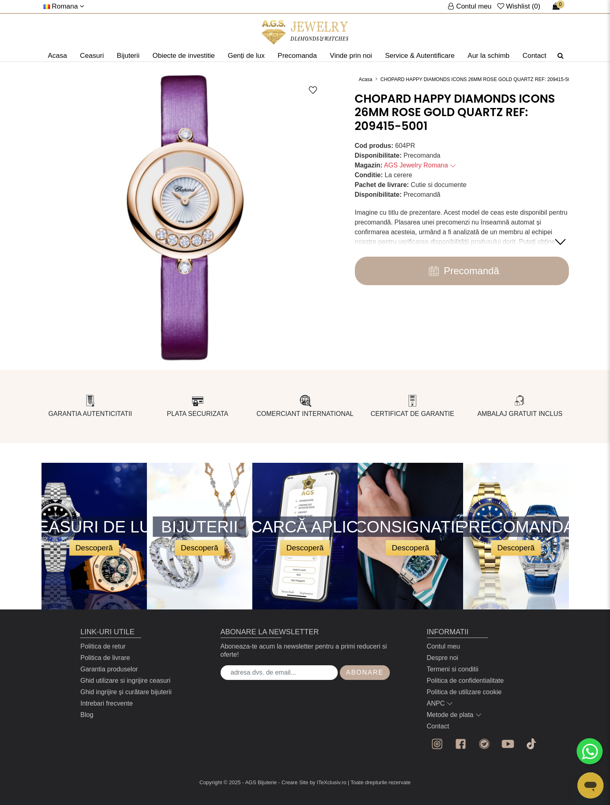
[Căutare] (560, 56)
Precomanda (297, 55)
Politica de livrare (105, 657)
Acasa (57, 55)
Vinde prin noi (351, 55)
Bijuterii (128, 55)
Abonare (364, 672)
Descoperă (94, 547)
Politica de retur (102, 646)
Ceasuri (92, 55)
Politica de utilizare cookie (464, 691)
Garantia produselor (109, 669)
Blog (86, 714)
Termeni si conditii (453, 669)
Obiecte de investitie (184, 55)
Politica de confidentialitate (465, 680)
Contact (535, 55)
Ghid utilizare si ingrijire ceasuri (125, 680)
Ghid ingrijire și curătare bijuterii (125, 691)
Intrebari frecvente (106, 703)
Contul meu (443, 646)
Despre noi (442, 657)
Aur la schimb (488, 55)
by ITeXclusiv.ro (328, 782)
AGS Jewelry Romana (420, 165)
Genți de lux (246, 55)
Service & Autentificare (420, 55)
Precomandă (461, 271)
